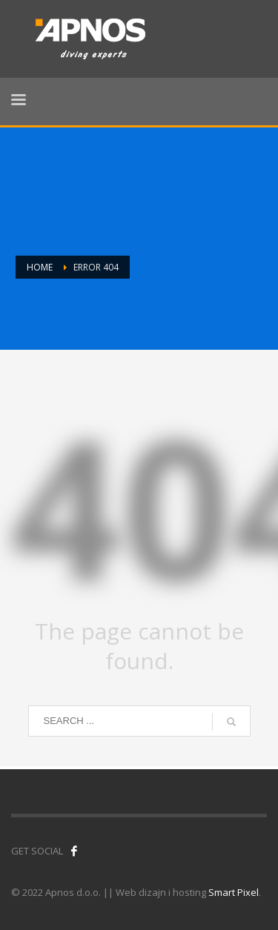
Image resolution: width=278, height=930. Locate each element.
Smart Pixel (233, 892)
